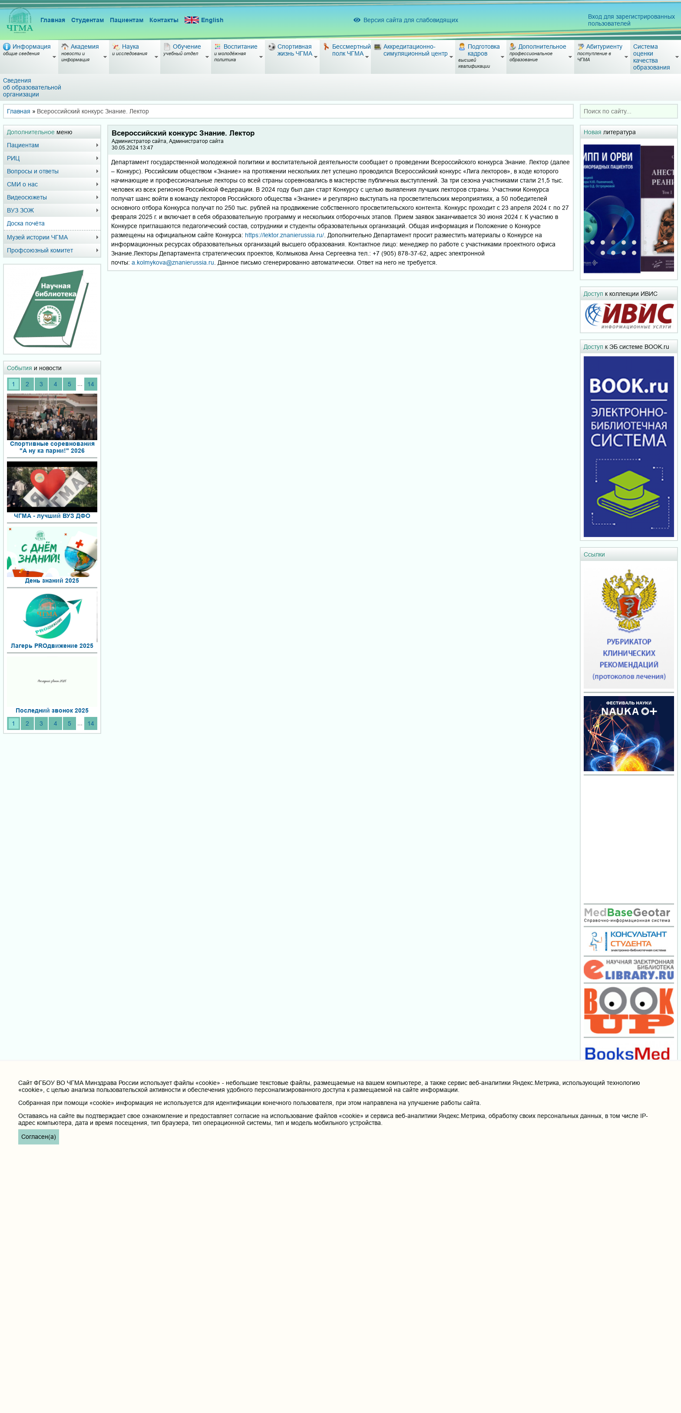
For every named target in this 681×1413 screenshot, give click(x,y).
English (204, 20)
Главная (52, 20)
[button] (592, 242)
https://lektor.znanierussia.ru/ (284, 235)
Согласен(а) (38, 1136)
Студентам (87, 20)
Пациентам (126, 20)
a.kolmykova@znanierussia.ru (173, 262)
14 (90, 384)
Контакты (164, 20)
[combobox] (629, 111)
